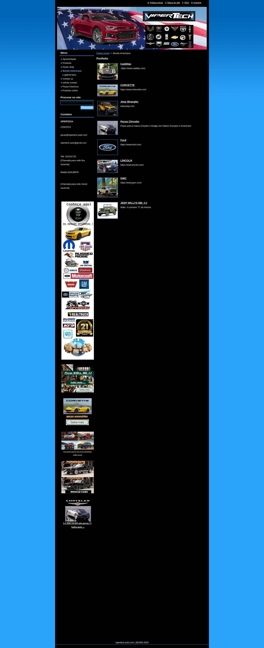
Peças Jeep (68, 67)
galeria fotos (70, 75)
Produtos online (70, 90)
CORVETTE (127, 85)
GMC (123, 178)
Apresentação (69, 59)
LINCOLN (126, 160)
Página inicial (102, 53)
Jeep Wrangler (129, 101)
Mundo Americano (72, 71)
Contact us (68, 78)
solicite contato (70, 82)
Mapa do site (173, 2)
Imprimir (197, 2)
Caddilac (125, 63)
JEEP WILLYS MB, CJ (133, 202)
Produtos (67, 63)
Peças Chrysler (129, 121)
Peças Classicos (71, 86)
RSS (186, 2)
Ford (123, 140)
